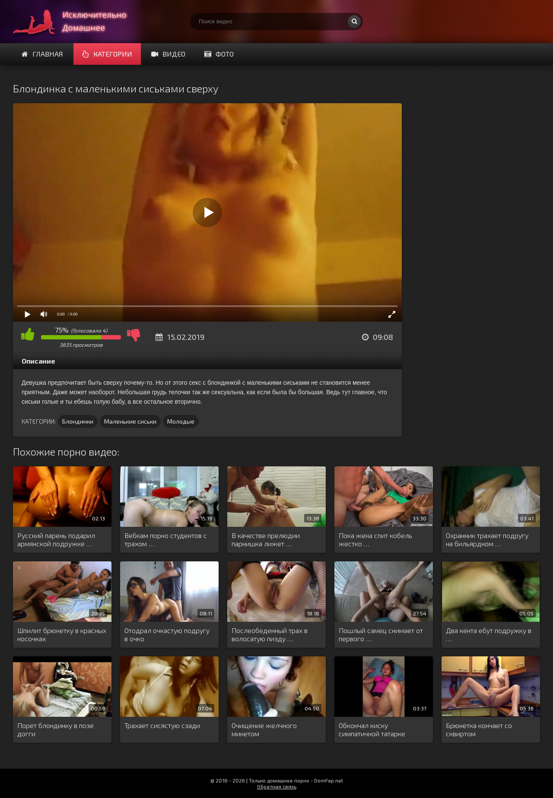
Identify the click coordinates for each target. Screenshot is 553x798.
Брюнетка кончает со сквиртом (479, 729)
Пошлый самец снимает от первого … (381, 634)
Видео (168, 54)
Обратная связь (276, 786)
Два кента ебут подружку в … (488, 634)
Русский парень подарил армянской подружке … (56, 539)
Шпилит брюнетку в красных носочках (61, 634)
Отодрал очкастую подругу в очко (167, 634)
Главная (42, 54)
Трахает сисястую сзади (162, 725)
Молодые (180, 421)
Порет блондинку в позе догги (55, 729)
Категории (107, 54)
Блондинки (77, 421)
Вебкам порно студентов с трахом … (165, 539)
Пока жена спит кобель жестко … (375, 539)
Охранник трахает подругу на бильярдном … (487, 539)
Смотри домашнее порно (78, 21)
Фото (219, 54)
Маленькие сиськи (130, 421)
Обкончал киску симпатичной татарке (372, 729)
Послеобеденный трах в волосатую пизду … (270, 634)
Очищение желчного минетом (264, 729)
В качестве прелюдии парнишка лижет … (266, 539)
